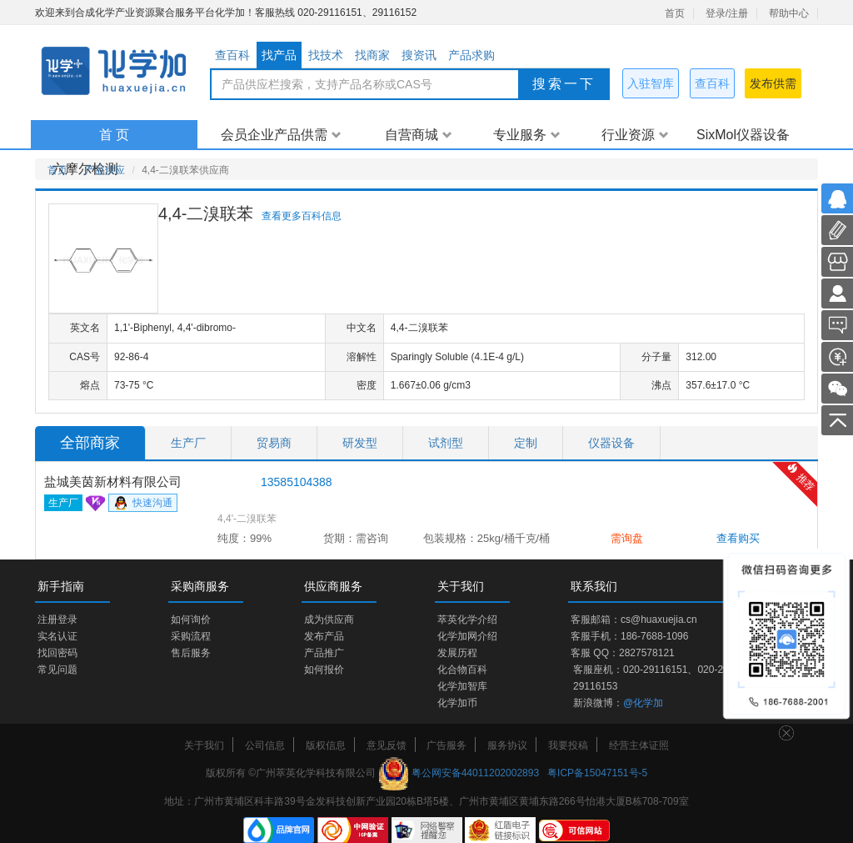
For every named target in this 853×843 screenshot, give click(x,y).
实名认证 (57, 636)
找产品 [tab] (279, 55)
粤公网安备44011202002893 (475, 773)
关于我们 (204, 745)
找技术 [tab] (325, 55)
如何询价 (191, 619)
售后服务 (191, 653)
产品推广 (324, 653)
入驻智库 (650, 83)
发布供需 (773, 83)
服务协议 (507, 745)
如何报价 (324, 669)
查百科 (712, 83)
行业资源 (635, 135)
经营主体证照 (639, 745)
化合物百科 (462, 669)
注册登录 (57, 619)
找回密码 (57, 653)
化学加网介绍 (467, 636)
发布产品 (324, 636)
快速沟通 (142, 503)
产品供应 (105, 170)
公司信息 (265, 745)
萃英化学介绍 (467, 619)
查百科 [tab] (232, 55)
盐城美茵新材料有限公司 (113, 481)
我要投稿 (568, 745)
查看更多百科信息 (302, 216)
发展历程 (457, 653)
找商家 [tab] (372, 55)
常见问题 (57, 669)
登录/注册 (727, 13)
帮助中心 (789, 13)
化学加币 (457, 703)
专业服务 (527, 135)
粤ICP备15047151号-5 (597, 773)
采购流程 (191, 636)
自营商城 (418, 135)
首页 (675, 13)
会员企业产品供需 (281, 135)
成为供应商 (329, 619)
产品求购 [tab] (471, 55)
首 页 (114, 135)
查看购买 (738, 538)
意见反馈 (387, 745)
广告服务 (446, 745)
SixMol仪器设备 (743, 135)
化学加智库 (462, 686)
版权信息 (326, 745)
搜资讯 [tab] (419, 55)
